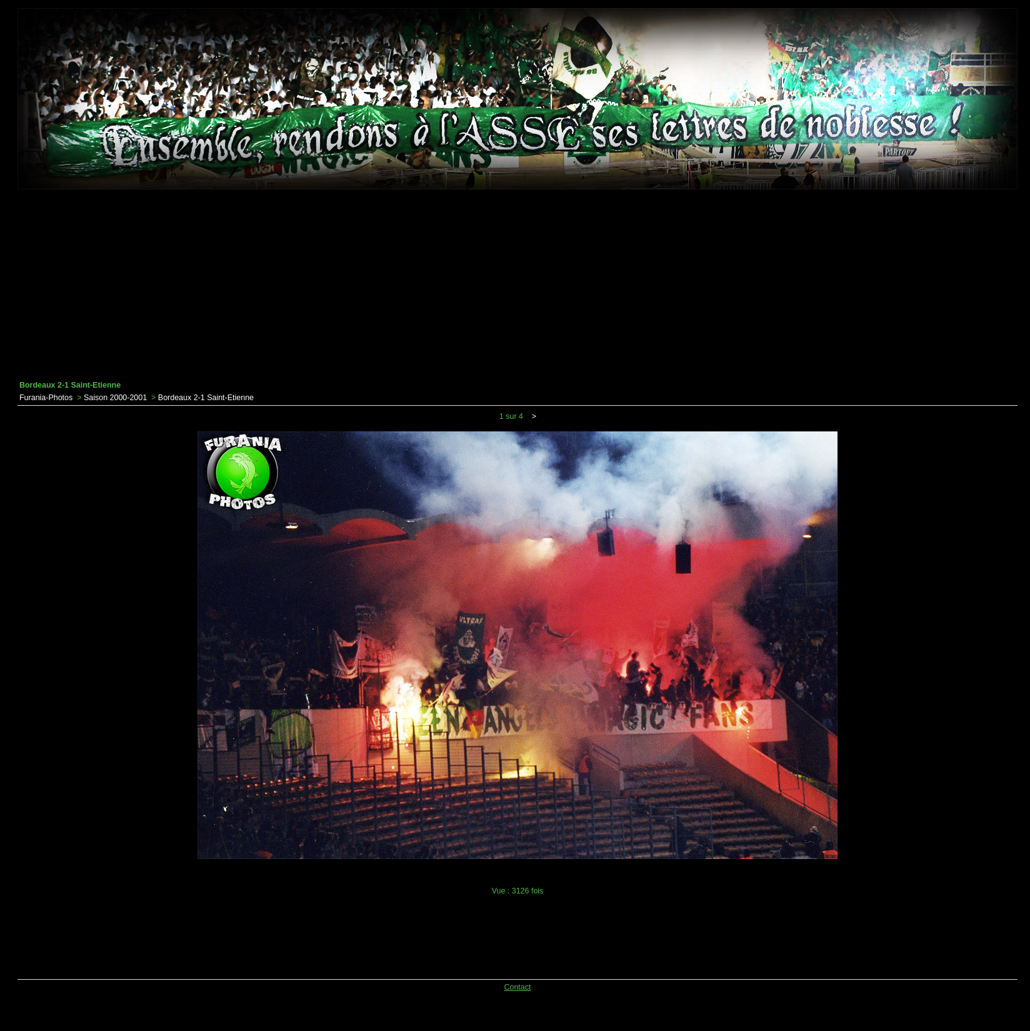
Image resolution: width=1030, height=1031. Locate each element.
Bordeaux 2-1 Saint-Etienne (206, 397)
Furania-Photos (45, 397)
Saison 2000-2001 (115, 397)
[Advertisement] (517, 285)
